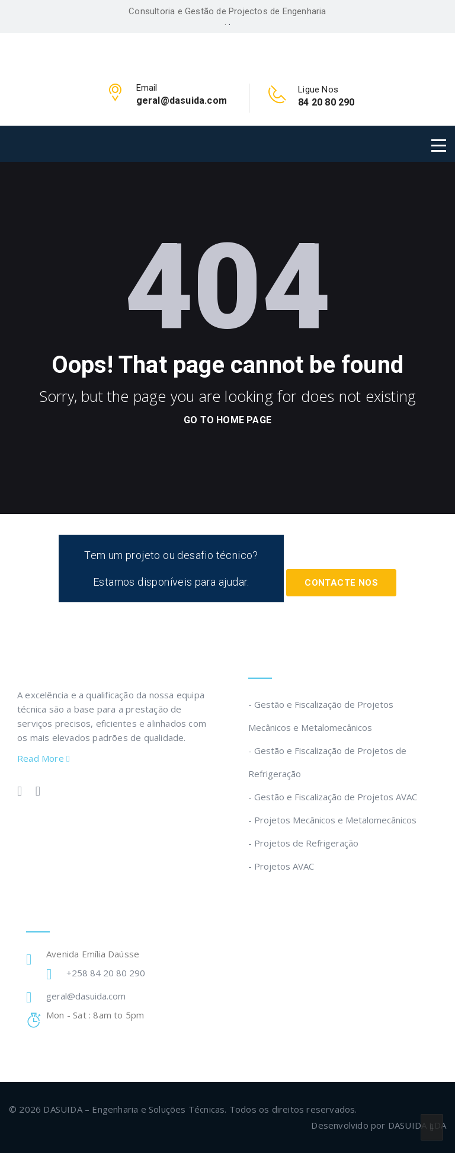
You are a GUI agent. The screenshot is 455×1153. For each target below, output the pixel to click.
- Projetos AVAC (281, 866)
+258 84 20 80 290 (105, 973)
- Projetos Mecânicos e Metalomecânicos (332, 820)
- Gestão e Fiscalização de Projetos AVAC (332, 797)
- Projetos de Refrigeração (303, 843)
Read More (43, 758)
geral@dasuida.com (86, 996)
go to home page (227, 420)
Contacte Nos (341, 582)
